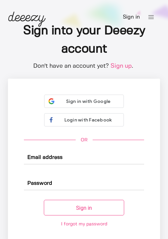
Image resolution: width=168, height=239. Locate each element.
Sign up (121, 66)
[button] (151, 17)
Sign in (131, 17)
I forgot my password (84, 224)
